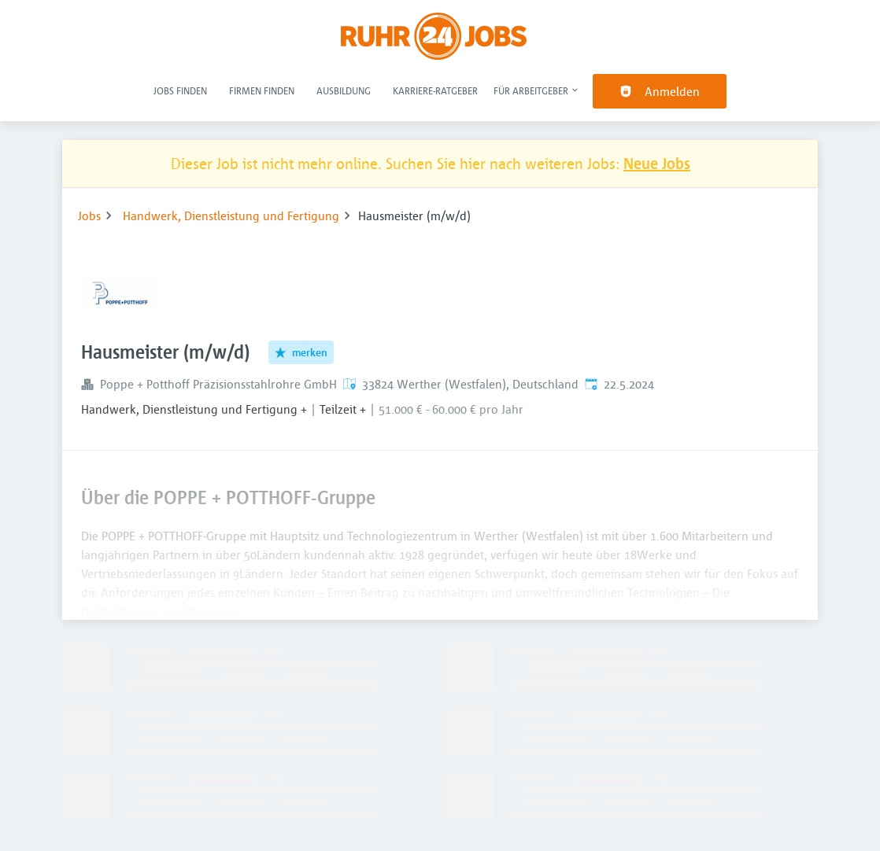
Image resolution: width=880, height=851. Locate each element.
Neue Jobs (656, 163)
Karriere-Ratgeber (435, 90)
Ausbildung (343, 90)
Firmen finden (261, 90)
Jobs (89, 215)
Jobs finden (180, 90)
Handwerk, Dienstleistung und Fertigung (231, 215)
